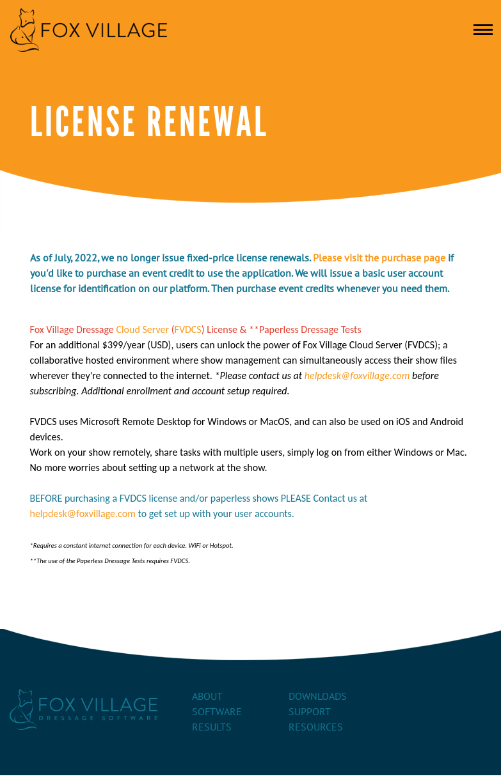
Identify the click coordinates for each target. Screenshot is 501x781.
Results (212, 727)
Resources (316, 727)
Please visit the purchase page (379, 258)
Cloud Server (142, 329)
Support (310, 712)
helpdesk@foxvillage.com (357, 375)
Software (217, 712)
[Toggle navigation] (483, 30)
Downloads (318, 696)
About (207, 696)
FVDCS (188, 329)
